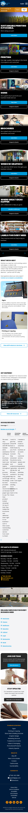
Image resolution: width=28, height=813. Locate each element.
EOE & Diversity (14, 793)
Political (5, 632)
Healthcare (6, 625)
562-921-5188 (4, 10)
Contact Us (14, 771)
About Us (14, 753)
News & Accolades (14, 758)
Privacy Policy (14, 787)
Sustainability (14, 766)
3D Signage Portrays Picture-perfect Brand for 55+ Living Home (12, 403)
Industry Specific (14, 748)
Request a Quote (18, 10)
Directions (5, 580)
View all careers (14, 665)
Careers (14, 761)
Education (5, 629)
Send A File (24, 10)
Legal (4, 636)
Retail (4, 642)
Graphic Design (14, 736)
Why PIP (14, 756)
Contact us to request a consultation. (12, 278)
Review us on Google (7, 429)
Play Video (14, 102)
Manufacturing (7, 646)
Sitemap (14, 797)
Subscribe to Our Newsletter (14, 699)
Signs (4, 300)
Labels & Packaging (14, 743)
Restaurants (6, 639)
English (22, 3)
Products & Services (14, 725)
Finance (5, 622)
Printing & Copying (8, 331)
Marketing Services (14, 738)
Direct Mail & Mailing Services (14, 733)
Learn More (14, 35)
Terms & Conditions (14, 789)
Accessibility (14, 791)
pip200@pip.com (7, 578)
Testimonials (14, 763)
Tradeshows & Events (14, 741)
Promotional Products (14, 746)
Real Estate (6, 618)
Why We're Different (14, 209)
